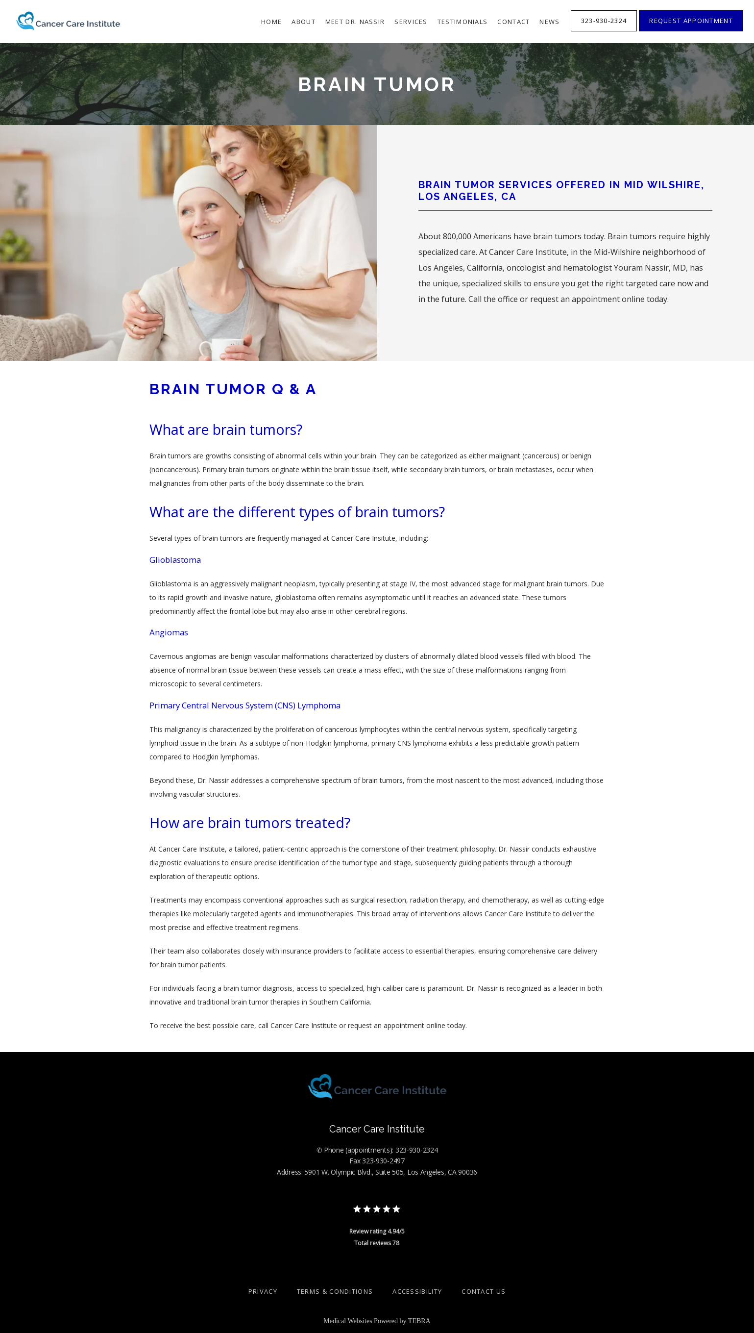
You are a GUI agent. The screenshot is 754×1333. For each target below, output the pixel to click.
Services (410, 21)
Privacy (262, 1291)
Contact (513, 21)
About (304, 21)
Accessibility (417, 1291)
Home (271, 21)
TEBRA (419, 1321)
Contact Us (484, 1291)
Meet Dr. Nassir (355, 21)
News (549, 21)
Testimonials (463, 21)
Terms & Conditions (335, 1291)
